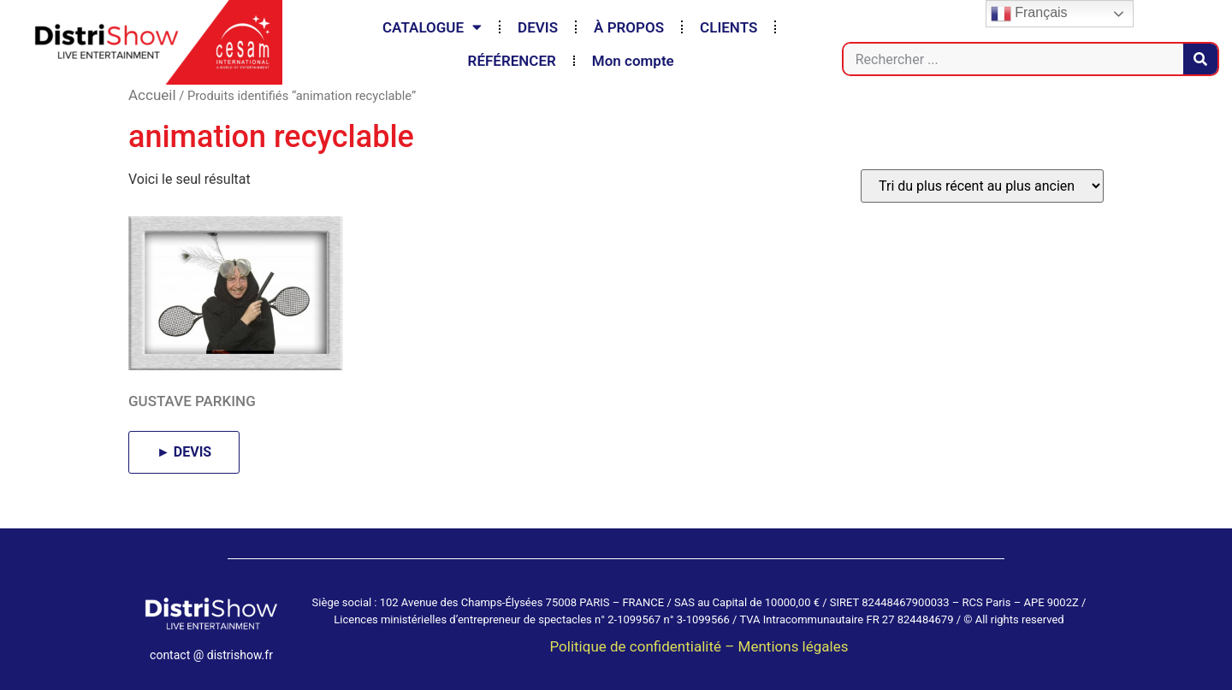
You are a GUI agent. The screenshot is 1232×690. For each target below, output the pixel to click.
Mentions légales (793, 646)
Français (1029, 13)
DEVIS (538, 27)
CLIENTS (728, 27)
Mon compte (633, 60)
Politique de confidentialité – (643, 646)
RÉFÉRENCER (512, 60)
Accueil (152, 94)
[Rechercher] (1200, 59)
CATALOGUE (432, 27)
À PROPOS (629, 27)
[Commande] (982, 186)
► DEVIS (184, 452)
